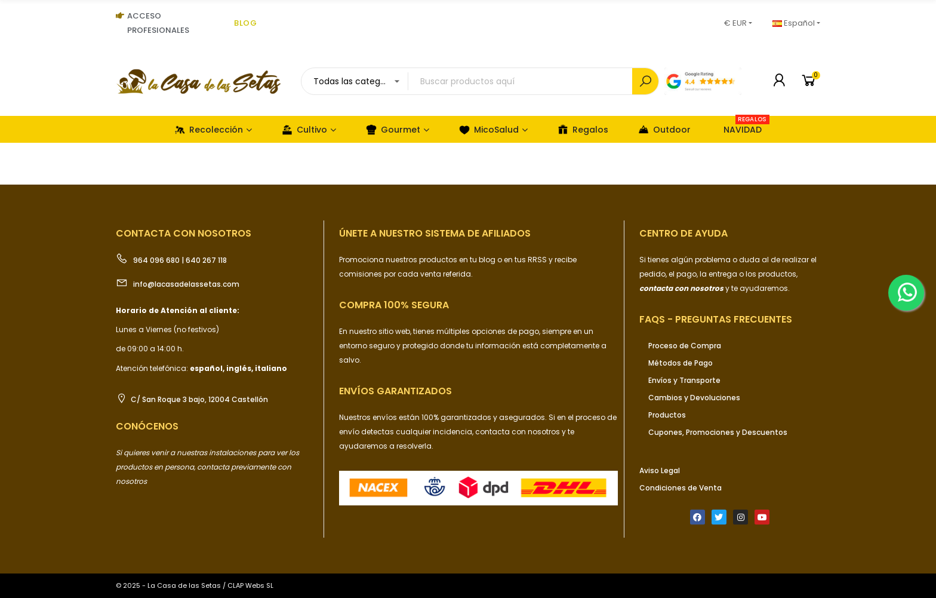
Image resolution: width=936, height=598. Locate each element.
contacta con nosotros (518, 432)
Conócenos (147, 426)
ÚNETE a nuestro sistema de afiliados (435, 233)
